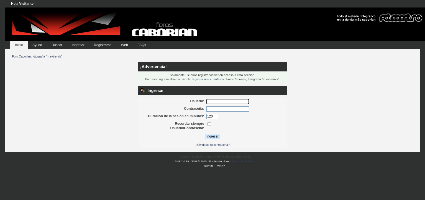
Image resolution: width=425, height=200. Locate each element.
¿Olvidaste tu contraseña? (212, 144)
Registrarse (103, 45)
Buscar (57, 45)
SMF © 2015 (199, 161)
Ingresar (78, 45)
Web (124, 45)
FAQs (141, 45)
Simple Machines (218, 161)
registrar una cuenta (206, 79)
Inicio (19, 45)
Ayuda (37, 45)
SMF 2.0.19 (182, 161)
